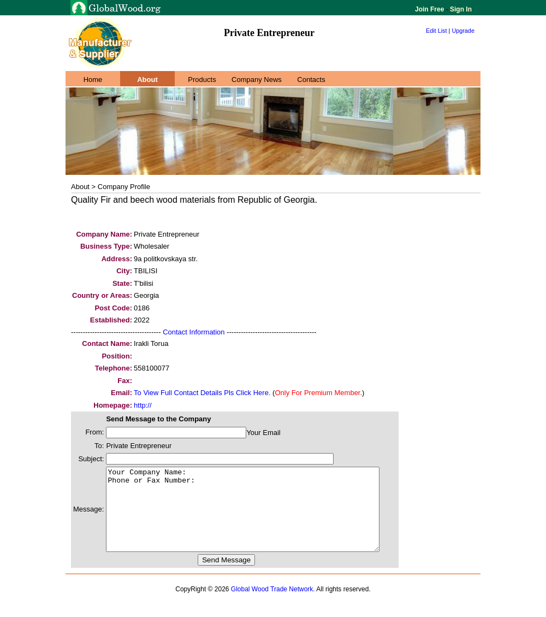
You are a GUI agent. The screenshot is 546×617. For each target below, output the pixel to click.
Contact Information (193, 332)
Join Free (430, 9)
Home (93, 79)
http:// (143, 405)
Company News (257, 79)
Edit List (436, 30)
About (147, 79)
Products (202, 79)
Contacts (311, 79)
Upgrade (463, 30)
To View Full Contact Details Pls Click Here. (202, 393)
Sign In (460, 9)
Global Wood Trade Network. (273, 605)
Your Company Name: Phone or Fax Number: (259, 517)
